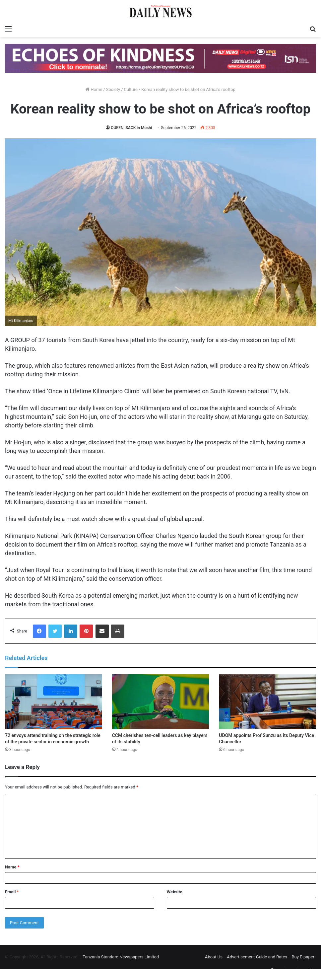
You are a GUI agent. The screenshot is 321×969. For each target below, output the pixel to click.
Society (113, 89)
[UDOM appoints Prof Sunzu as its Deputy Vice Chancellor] (267, 701)
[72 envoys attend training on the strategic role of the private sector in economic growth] (53, 701)
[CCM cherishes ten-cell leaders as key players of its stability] (160, 701)
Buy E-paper (302, 956)
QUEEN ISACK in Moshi (131, 127)
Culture (131, 89)
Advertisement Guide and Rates (257, 956)
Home (94, 89)
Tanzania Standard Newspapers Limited (121, 956)
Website (174, 891)
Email (12, 891)
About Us (214, 956)
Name (12, 866)
